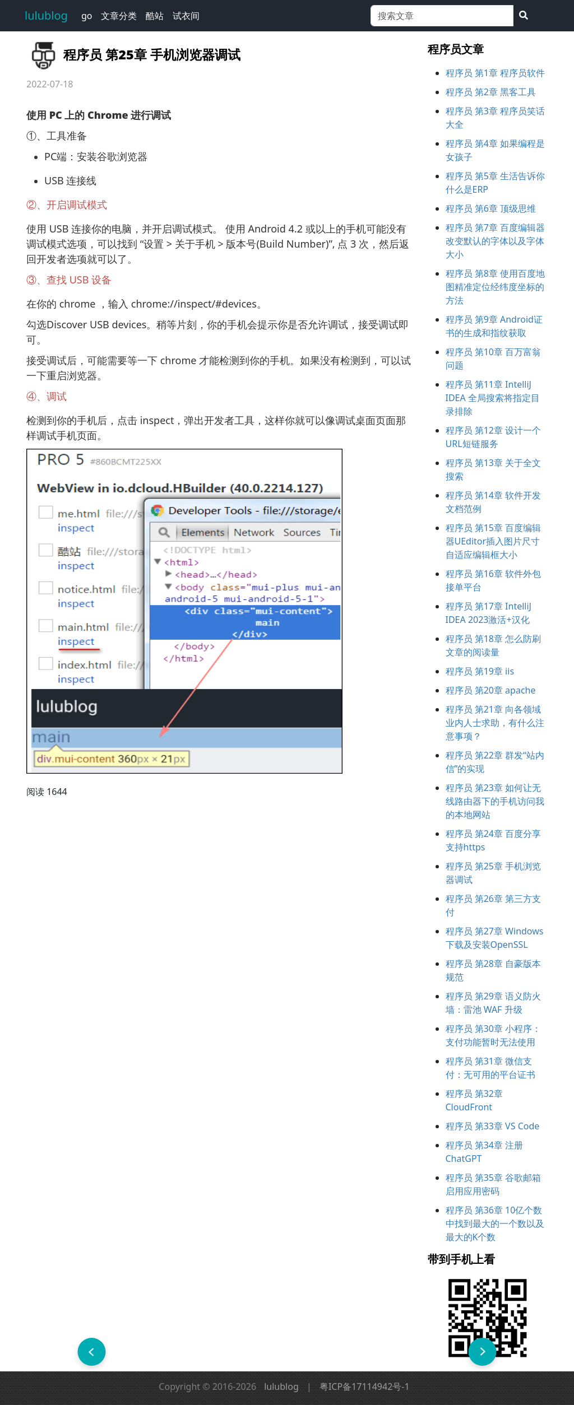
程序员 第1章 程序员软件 (495, 73)
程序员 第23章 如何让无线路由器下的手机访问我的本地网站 (495, 801)
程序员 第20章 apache (491, 690)
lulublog (46, 15)
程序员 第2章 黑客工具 (491, 92)
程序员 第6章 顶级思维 (491, 208)
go (86, 16)
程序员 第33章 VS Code (493, 1126)
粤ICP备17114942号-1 (365, 1386)
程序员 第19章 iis (480, 671)
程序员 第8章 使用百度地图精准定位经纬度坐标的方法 (495, 286)
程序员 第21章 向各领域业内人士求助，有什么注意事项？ (495, 722)
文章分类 (119, 16)
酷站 (155, 16)
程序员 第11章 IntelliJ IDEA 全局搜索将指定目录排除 (493, 397)
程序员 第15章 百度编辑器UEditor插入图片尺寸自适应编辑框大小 (493, 541)
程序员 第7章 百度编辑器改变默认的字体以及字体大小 (495, 240)
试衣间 (186, 16)
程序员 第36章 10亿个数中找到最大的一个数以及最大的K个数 (495, 1223)
